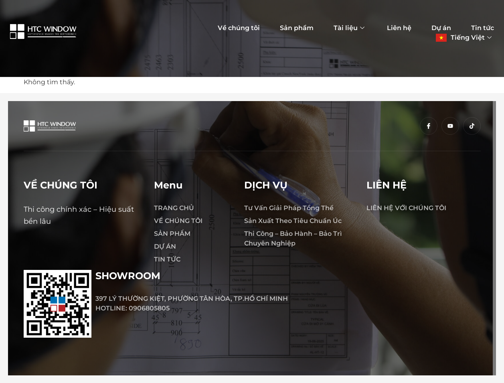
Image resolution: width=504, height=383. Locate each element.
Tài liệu (349, 28)
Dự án (441, 28)
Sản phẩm (297, 28)
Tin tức (482, 28)
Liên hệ (399, 28)
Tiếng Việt (471, 38)
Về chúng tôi (239, 28)
